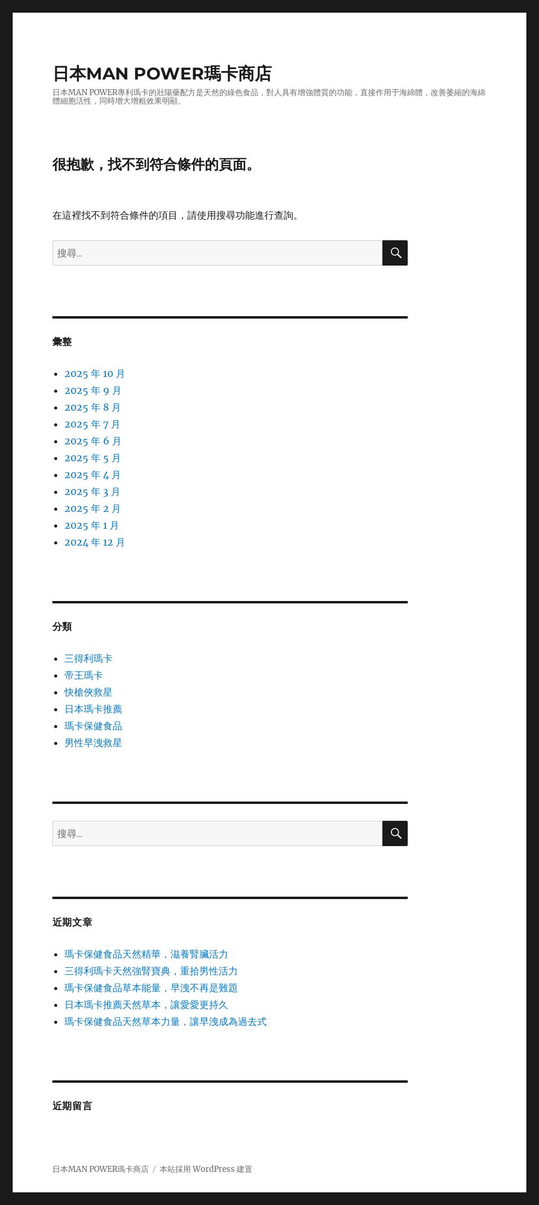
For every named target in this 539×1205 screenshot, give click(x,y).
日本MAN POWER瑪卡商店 (162, 73)
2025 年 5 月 (92, 458)
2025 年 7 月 (92, 424)
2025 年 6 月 (93, 441)
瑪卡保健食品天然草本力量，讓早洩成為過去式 (165, 1021)
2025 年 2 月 (92, 508)
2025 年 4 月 (92, 475)
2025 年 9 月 (93, 390)
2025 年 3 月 (92, 491)
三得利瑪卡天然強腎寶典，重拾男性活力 (151, 971)
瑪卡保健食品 (93, 726)
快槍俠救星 (88, 692)
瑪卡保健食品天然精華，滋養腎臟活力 (146, 954)
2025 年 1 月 (91, 525)
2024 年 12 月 (94, 542)
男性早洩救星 (93, 742)
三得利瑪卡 (88, 658)
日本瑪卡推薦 (93, 709)
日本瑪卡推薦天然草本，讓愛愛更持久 (146, 1004)
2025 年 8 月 (92, 407)
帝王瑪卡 (83, 675)
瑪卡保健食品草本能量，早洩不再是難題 (151, 988)
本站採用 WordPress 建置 (206, 1169)
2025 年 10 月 (94, 373)
